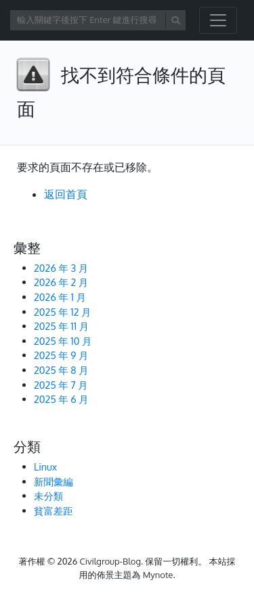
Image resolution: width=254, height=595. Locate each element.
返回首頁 (65, 194)
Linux (45, 466)
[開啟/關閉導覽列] (218, 20)
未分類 (48, 496)
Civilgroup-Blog (110, 561)
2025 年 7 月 (61, 385)
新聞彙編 (53, 481)
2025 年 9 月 (61, 355)
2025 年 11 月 (61, 326)
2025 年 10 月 (62, 341)
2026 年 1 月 (60, 297)
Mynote (158, 574)
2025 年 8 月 (61, 370)
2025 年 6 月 (61, 399)
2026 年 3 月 (61, 268)
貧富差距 (53, 510)
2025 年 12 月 (62, 312)
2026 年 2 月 (61, 282)
